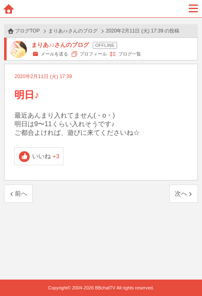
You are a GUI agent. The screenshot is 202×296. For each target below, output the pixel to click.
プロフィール (93, 53)
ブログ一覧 (129, 53)
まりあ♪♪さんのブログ (73, 31)
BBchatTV (101, 8)
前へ (21, 193)
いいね (46, 156)
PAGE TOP (187, 274)
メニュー (193, 8)
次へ (181, 193)
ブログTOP (27, 31)
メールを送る (54, 53)
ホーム (8, 8)
